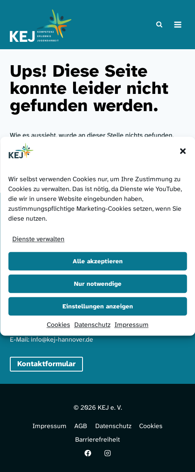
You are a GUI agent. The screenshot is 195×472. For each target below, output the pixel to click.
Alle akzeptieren (98, 261)
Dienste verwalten (38, 238)
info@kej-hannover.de (62, 339)
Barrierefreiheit (97, 439)
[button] (183, 151)
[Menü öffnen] (177, 24)
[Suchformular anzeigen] (159, 24)
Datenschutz (92, 324)
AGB (80, 426)
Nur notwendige (98, 284)
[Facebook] (87, 453)
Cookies (58, 324)
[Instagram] (107, 453)
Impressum (132, 324)
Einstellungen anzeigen (97, 306)
